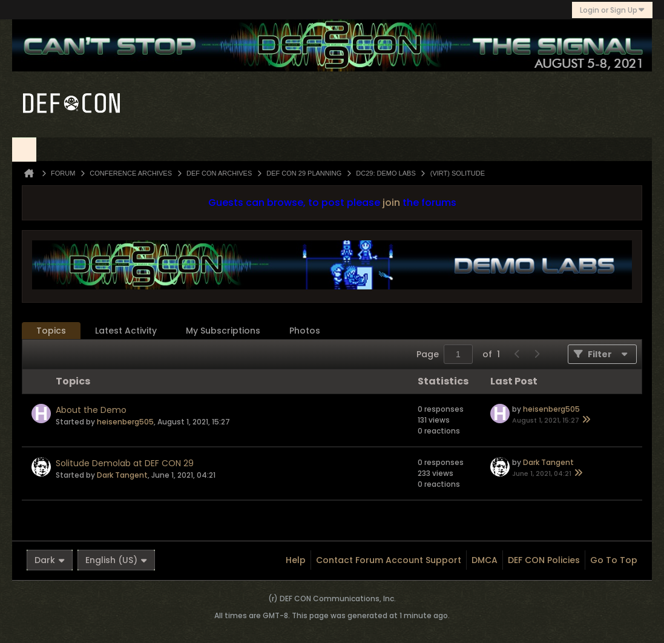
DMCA (485, 560)
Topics (51, 331)
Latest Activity (126, 331)
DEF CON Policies (544, 560)
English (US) (116, 560)
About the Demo (91, 410)
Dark (50, 560)
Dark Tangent (122, 475)
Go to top (613, 560)
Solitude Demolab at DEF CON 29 (125, 463)
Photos (304, 331)
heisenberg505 (125, 422)
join (391, 202)
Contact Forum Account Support (388, 560)
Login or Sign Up (612, 10)
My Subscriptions (223, 331)
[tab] (51, 331)
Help (296, 560)
